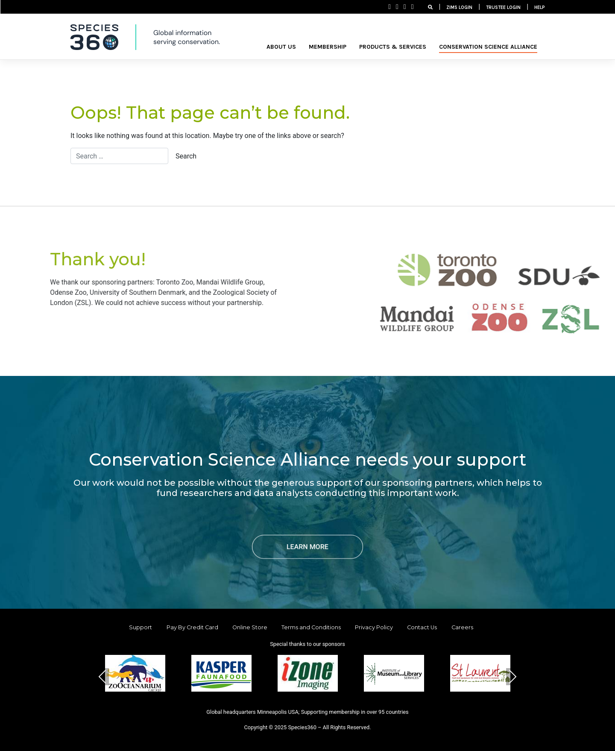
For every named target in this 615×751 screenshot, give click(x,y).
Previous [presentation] (102, 676)
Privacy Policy (374, 627)
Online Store (249, 627)
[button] (287, 705)
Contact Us (422, 627)
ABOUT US (281, 46)
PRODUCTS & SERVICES (392, 46)
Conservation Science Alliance (488, 46)
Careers (462, 627)
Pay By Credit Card (192, 627)
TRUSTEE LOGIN (503, 7)
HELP (539, 7)
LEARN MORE (307, 547)
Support (140, 627)
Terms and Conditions (311, 627)
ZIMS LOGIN (459, 7)
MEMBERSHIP (327, 46)
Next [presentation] (512, 676)
